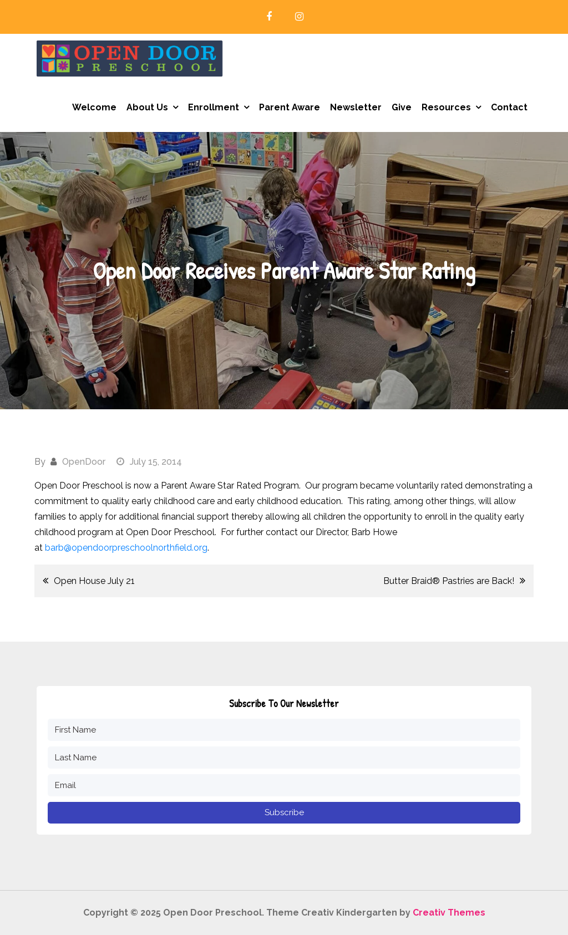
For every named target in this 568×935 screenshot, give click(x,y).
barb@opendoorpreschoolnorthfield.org (126, 547)
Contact (509, 107)
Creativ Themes (449, 912)
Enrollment (213, 107)
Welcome (94, 107)
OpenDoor (83, 461)
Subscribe (284, 812)
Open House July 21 (94, 581)
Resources (446, 107)
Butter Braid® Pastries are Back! (448, 581)
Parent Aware (289, 107)
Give (402, 107)
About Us (147, 107)
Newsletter (356, 107)
